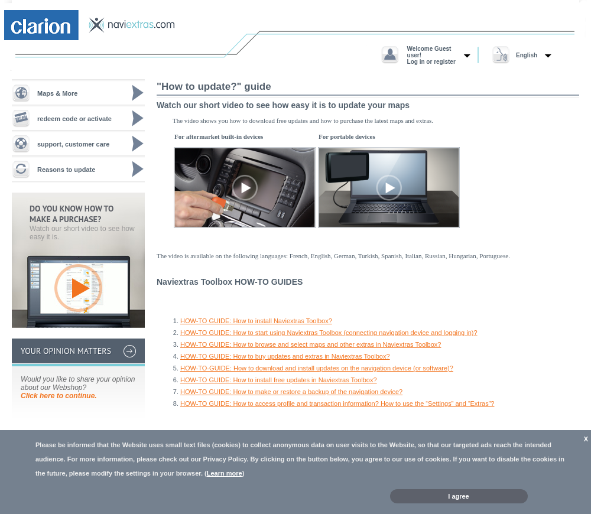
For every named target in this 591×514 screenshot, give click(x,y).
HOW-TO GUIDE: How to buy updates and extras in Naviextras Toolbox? (285, 356)
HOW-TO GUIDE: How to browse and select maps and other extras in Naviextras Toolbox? (310, 344)
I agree (458, 496)
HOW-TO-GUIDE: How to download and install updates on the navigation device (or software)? (316, 368)
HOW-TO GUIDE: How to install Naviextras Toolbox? (256, 320)
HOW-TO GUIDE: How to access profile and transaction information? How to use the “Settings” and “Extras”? (337, 403)
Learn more (224, 473)
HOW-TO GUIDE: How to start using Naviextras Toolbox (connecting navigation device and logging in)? (329, 332)
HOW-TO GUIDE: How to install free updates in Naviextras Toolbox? (278, 379)
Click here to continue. (59, 396)
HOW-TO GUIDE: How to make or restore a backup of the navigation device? (291, 391)
